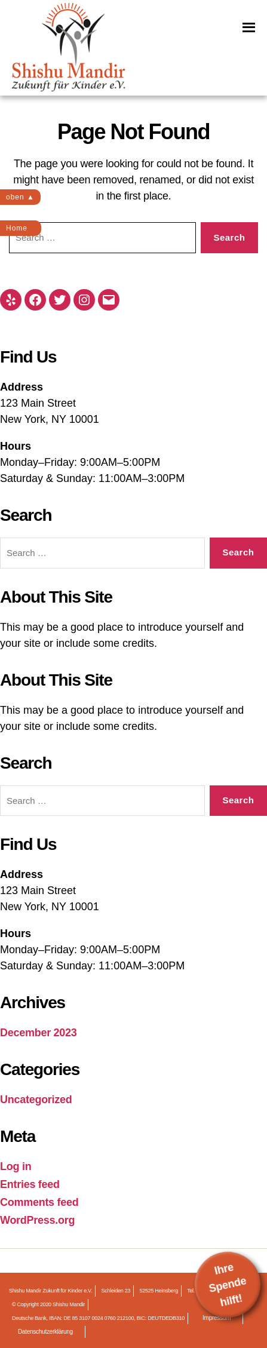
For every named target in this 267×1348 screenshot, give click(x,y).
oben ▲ (20, 197)
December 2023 (38, 1033)
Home (16, 228)
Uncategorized (36, 1100)
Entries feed (30, 1184)
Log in (15, 1166)
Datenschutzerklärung (45, 1331)
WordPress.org (37, 1220)
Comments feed (39, 1202)
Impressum (216, 1318)
